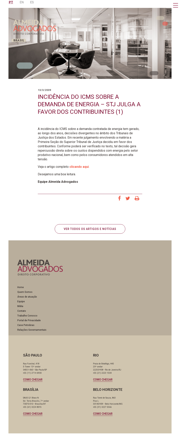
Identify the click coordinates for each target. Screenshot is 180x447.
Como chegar (33, 381)
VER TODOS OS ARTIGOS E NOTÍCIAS (90, 229)
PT (11, 2)
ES (32, 2)
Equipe (21, 303)
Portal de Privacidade (29, 322)
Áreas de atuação (27, 298)
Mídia (21, 308)
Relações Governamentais (32, 331)
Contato (22, 313)
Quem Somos (25, 294)
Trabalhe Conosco (28, 317)
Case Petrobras (26, 327)
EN (22, 2)
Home (21, 289)
